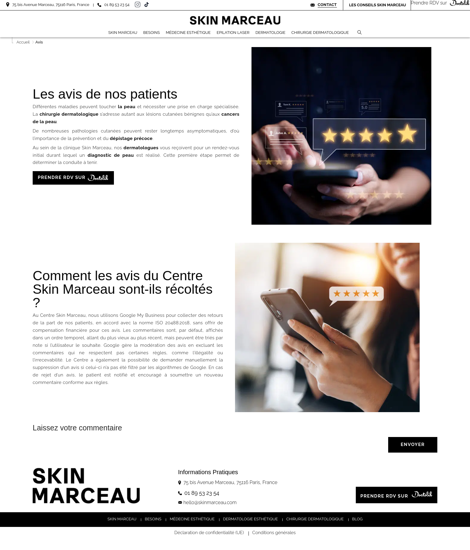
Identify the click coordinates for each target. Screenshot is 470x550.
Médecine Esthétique (192, 519)
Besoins (153, 519)
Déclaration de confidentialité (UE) (209, 533)
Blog (357, 519)
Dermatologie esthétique (250, 519)
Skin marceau (122, 519)
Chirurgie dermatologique (315, 519)
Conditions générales (274, 533)
